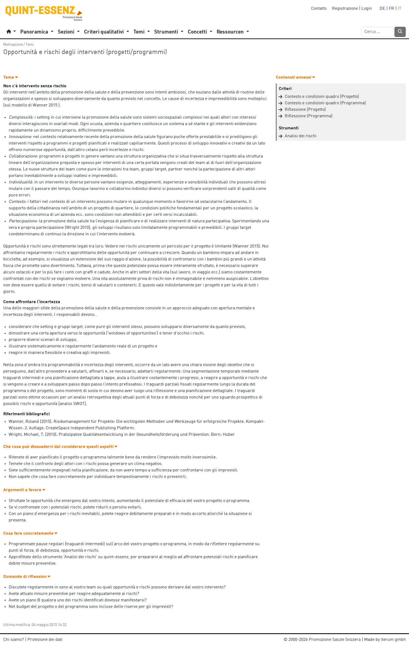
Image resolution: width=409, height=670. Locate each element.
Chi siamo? (13, 640)
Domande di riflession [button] (26, 577)
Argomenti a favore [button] (24, 490)
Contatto (319, 8)
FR (391, 8)
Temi (30, 44)
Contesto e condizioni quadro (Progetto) (322, 97)
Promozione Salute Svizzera (335, 640)
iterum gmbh (393, 640)
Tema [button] (10, 77)
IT (399, 8)
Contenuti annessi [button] (295, 77)
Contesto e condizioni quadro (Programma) (325, 103)
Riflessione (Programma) (309, 116)
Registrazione (345, 8)
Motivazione (13, 44)
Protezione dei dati (45, 640)
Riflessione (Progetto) (305, 110)
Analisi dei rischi (300, 136)
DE (382, 8)
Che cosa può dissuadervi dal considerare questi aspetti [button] (60, 447)
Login (366, 8)
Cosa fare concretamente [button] (30, 533)
